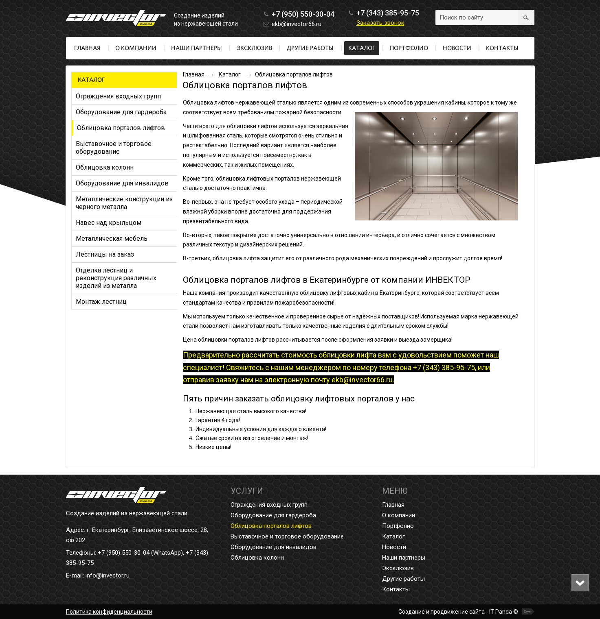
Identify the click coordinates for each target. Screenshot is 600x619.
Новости (394, 547)
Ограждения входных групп (269, 504)
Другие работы (403, 578)
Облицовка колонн (257, 557)
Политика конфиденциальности (109, 611)
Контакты (396, 589)
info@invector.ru (108, 575)
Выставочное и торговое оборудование (287, 536)
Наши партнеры (403, 557)
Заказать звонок (380, 22)
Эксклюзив (398, 568)
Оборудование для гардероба (273, 515)
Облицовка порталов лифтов (271, 526)
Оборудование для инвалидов (273, 547)
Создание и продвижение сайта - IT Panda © (458, 611)
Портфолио (398, 526)
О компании (398, 515)
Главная (193, 74)
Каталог (361, 48)
